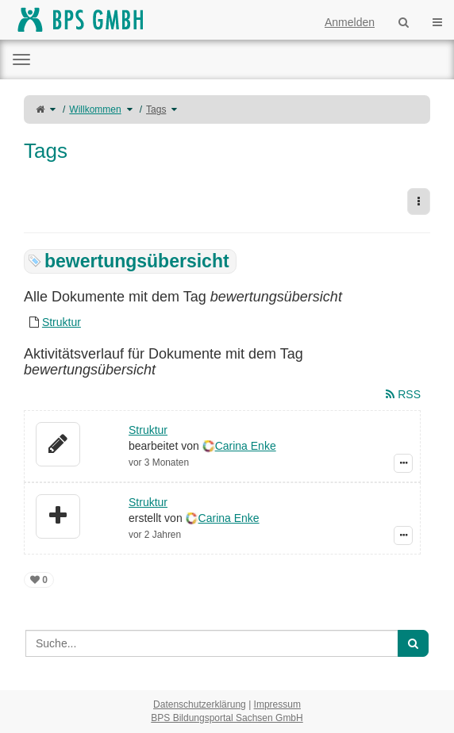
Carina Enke (245, 445)
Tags (156, 109)
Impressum (277, 704)
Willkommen (95, 109)
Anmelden (350, 22)
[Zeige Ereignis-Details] (403, 463)
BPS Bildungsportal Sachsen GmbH (226, 717)
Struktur (61, 322)
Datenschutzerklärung (199, 704)
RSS (403, 394)
